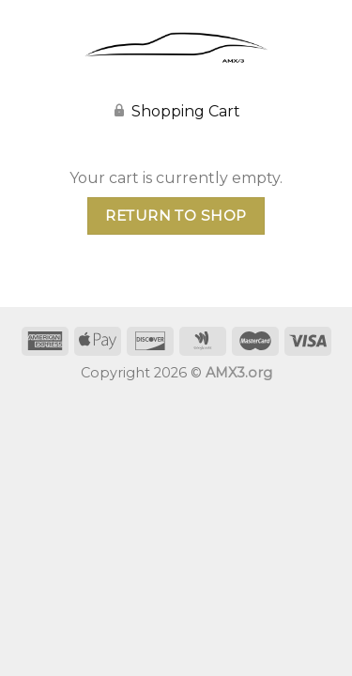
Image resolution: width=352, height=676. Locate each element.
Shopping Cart (185, 111)
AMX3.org (239, 372)
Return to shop (176, 215)
